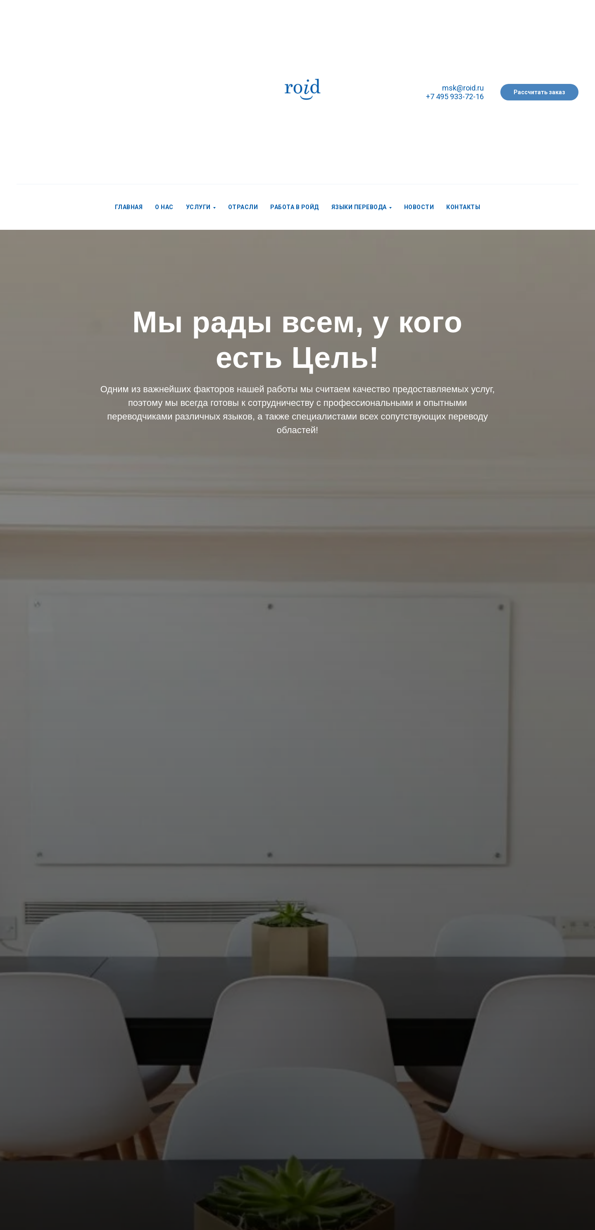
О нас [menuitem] (164, 207)
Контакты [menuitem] (463, 207)
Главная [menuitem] (129, 207)
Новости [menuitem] (419, 207)
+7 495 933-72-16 (455, 96)
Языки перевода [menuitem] (359, 207)
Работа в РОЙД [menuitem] (294, 207)
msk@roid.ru (463, 87)
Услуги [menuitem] (198, 207)
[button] (539, 92)
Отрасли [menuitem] (243, 207)
